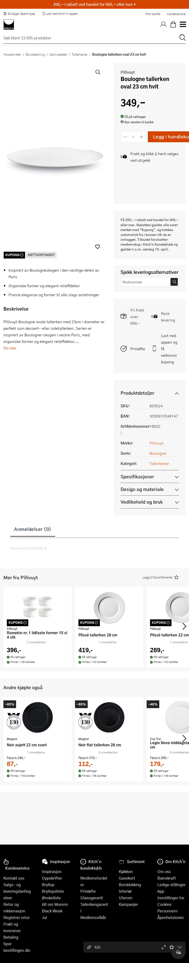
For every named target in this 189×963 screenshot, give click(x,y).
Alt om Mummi (55, 904)
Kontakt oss (13, 878)
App (160, 891)
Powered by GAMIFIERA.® (28, 548)
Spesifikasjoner (137, 476)
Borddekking (35, 54)
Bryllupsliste (53, 891)
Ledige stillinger (171, 884)
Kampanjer (128, 904)
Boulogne (158, 453)
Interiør (125, 891)
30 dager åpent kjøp (19, 13)
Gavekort (127, 878)
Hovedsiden (12, 54)
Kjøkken (126, 871)
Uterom (125, 898)
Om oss (164, 871)
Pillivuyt (128, 72)
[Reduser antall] (125, 137)
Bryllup (48, 884)
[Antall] (133, 137)
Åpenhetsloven (170, 917)
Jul (44, 917)
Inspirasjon (51, 871)
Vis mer (9, 348)
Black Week (52, 911)
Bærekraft (166, 878)
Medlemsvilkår (93, 917)
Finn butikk (152, 14)
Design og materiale (142, 489)
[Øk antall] (141, 137)
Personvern (167, 911)
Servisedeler (58, 54)
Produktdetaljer (137, 392)
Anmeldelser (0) (32, 529)
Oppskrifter (52, 878)
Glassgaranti (91, 898)
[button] (97, 246)
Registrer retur (16, 917)
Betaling (10, 937)
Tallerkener (80, 54)
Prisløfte (137, 348)
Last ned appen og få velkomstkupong (169, 349)
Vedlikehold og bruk (142, 501)
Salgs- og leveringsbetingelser (17, 891)
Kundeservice (176, 14)
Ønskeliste (51, 898)
